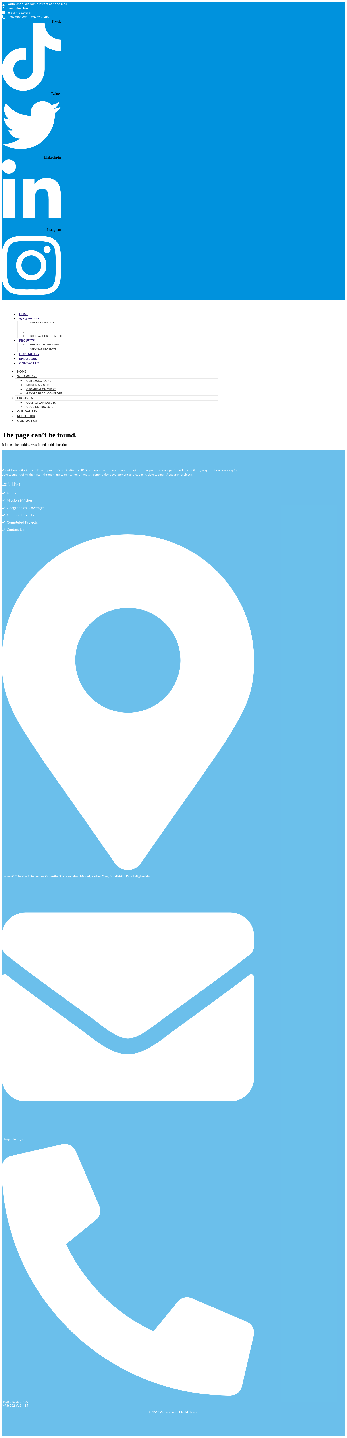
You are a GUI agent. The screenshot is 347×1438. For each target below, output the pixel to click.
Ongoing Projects (43, 349)
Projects (25, 398)
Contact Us (29, 363)
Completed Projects (41, 403)
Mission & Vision (38, 385)
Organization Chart (41, 389)
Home (23, 314)
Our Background (38, 381)
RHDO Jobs (28, 358)
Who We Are (27, 376)
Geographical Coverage (47, 336)
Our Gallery (29, 354)
